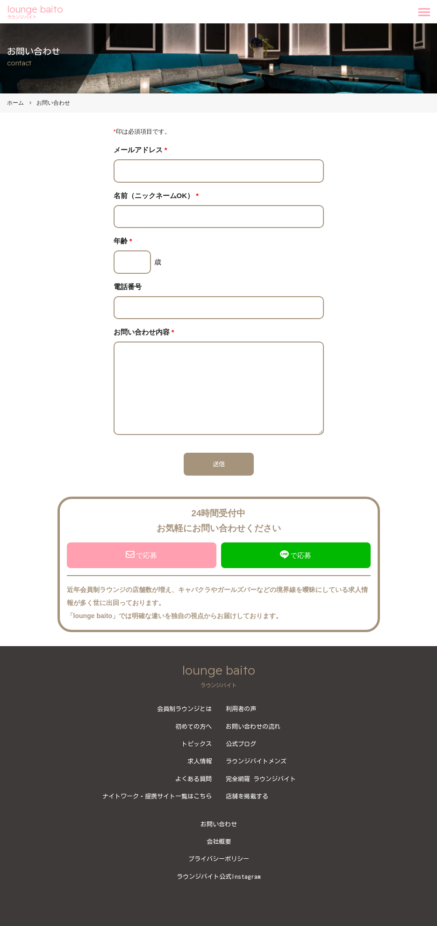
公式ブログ (241, 744)
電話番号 (128, 287)
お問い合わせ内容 (144, 332)
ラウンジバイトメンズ (256, 761)
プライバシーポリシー (218, 858)
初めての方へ (193, 726)
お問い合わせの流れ (253, 726)
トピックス (196, 744)
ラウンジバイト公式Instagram (219, 876)
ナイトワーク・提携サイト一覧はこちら (157, 796)
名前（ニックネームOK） (156, 195)
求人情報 (199, 761)
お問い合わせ (219, 824)
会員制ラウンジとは (184, 708)
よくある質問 (193, 779)
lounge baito (35, 12)
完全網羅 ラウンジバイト (261, 779)
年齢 (123, 241)
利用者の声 (241, 708)
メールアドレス (140, 150)
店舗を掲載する (247, 796)
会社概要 (219, 841)
